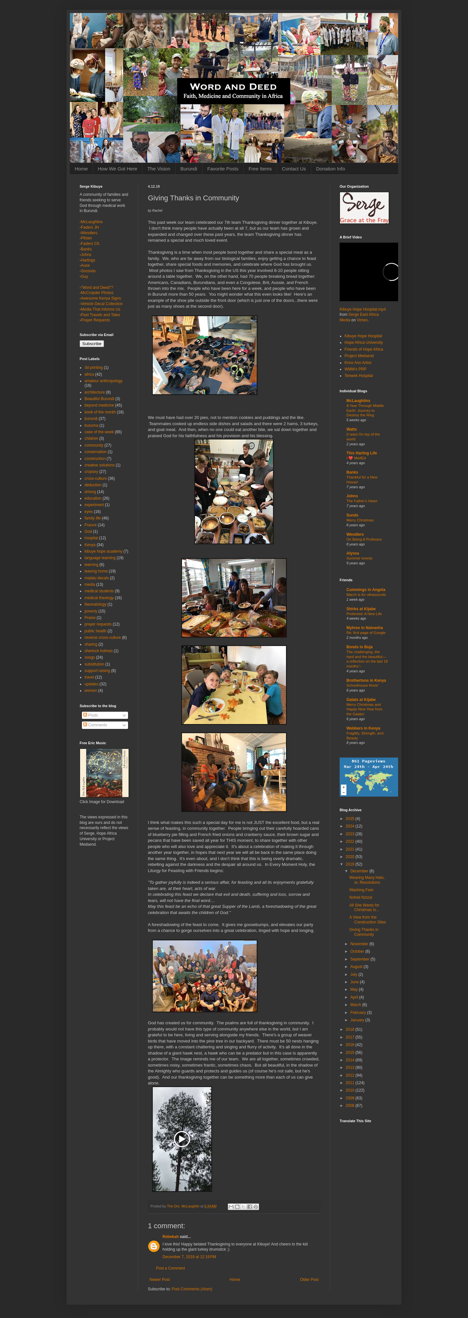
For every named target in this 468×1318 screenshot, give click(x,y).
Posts (90, 715)
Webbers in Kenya (363, 728)
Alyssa (352, 553)
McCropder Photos (97, 292)
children (91, 438)
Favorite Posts (223, 168)
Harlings (88, 260)
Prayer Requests (95, 320)
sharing (90, 644)
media (89, 584)
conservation (95, 452)
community (93, 445)
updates (91, 684)
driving (90, 492)
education (92, 498)
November (360, 944)
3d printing (93, 367)
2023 (351, 834)
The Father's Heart (361, 501)
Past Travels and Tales (100, 315)
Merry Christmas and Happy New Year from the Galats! (364, 709)
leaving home (96, 571)
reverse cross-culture (102, 637)
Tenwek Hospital (358, 375)
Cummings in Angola (365, 589)
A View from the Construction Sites (367, 919)
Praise (90, 617)
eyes (88, 511)
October (357, 951)
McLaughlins (92, 222)
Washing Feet (361, 890)
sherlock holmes (98, 651)
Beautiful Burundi (99, 399)
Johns (86, 254)
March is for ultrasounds (366, 595)
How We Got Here (117, 168)
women (90, 690)
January (357, 1020)
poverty (90, 611)
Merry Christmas (360, 520)
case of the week (99, 432)
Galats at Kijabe (361, 699)
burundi (91, 418)
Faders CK (90, 243)
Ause (85, 265)
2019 (351, 864)
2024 (351, 826)
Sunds (352, 515)
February (358, 1012)
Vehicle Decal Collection (102, 304)
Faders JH (90, 227)
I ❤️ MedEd (356, 458)
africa (89, 374)
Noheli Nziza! (360, 897)
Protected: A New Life (364, 614)
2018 (351, 1029)
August (357, 966)
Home (81, 168)
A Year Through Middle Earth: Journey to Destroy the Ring (365, 410)
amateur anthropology (103, 381)
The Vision (158, 168)
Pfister (86, 238)
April (354, 997)
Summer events (359, 558)
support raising (97, 670)
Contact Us (294, 168)
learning (91, 564)
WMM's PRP (355, 369)
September (360, 959)
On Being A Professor (364, 539)
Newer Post (160, 1279)
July (354, 974)
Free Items (260, 168)
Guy (84, 276)
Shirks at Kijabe (361, 609)
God (88, 531)
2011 (351, 1083)
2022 (351, 841)
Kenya (90, 545)
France (90, 525)
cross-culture (95, 478)
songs (89, 657)
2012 (351, 1075)
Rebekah (170, 1236)
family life (92, 518)
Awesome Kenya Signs (101, 298)
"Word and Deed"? (97, 287)
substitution (94, 664)
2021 (351, 849)
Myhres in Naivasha (364, 627)
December (360, 871)
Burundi (188, 168)
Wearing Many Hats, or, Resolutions (367, 879)
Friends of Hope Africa (363, 349)
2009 (351, 1098)
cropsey (91, 471)
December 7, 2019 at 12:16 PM (189, 1257)
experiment (94, 505)
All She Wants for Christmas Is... (364, 907)
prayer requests (97, 624)
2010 (351, 1090)
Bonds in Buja (359, 647)
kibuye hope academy (103, 551)
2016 (351, 1044)
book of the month (100, 412)
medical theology (99, 598)
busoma (91, 425)
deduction (92, 485)
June (355, 982)
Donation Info (330, 168)
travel (89, 677)
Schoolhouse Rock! (362, 685)
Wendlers (89, 233)
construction (95, 458)
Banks (86, 249)
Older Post (309, 1279)
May (354, 989)
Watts (351, 429)
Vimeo (362, 320)
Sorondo (88, 271)
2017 (351, 1037)
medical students (99, 591)
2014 (351, 1060)
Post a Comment (170, 1268)
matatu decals (96, 578)
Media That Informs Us (100, 309)
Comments (95, 725)
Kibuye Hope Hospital (363, 336)
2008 (351, 1105)
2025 (351, 818)
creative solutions (99, 465)
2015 (351, 1052)
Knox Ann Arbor (357, 362)
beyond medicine (99, 405)
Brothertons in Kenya (366, 680)
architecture (94, 392)
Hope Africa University (363, 342)
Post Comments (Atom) (192, 1289)
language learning (99, 558)
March (356, 1004)
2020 (351, 856)
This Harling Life (361, 453)
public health (95, 631)
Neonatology (95, 604)
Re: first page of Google (365, 633)
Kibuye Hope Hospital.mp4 (363, 309)
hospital (91, 538)
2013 (351, 1067)
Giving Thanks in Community (363, 931)
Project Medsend (359, 356)
